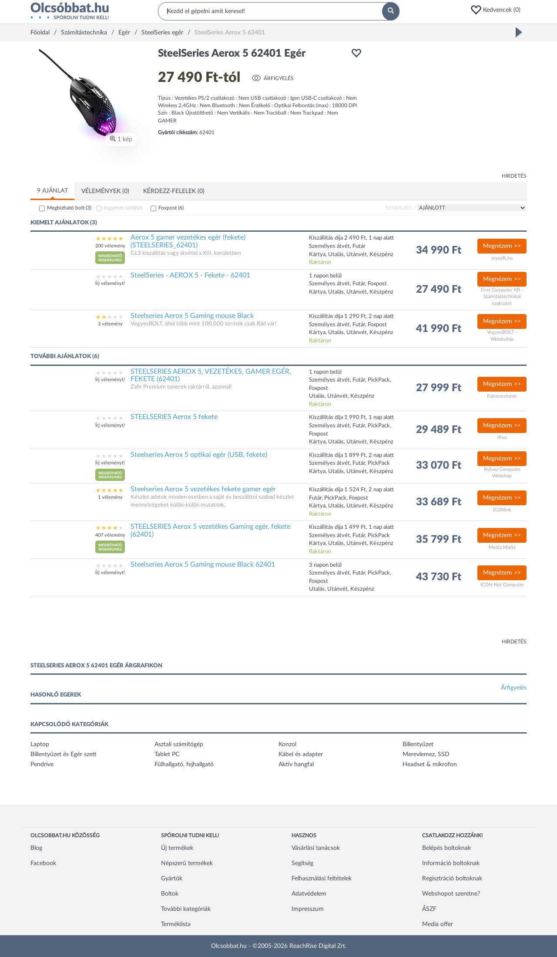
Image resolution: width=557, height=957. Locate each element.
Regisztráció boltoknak (452, 879)
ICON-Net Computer (502, 584)
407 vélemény (110, 535)
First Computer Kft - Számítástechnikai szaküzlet (502, 296)
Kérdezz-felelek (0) (174, 191)
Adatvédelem (309, 894)
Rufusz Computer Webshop (502, 473)
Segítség (302, 863)
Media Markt (502, 547)
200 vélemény (110, 245)
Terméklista (176, 924)
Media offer (437, 924)
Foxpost (171, 207)
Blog (36, 848)
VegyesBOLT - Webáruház (502, 336)
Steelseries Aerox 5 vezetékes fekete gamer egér (203, 489)
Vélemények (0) (105, 191)
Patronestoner (502, 396)
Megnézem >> (502, 246)
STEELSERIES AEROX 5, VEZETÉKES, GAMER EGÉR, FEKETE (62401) (211, 375)
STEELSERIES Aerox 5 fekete (174, 416)
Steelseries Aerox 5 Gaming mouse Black (192, 315)
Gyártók (171, 879)
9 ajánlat (52, 191)
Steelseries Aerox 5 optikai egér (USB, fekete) (199, 454)
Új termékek (177, 848)
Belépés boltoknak (446, 848)
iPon (502, 437)
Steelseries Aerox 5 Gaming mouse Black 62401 (203, 564)
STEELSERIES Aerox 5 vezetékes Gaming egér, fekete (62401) (210, 530)
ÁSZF (429, 909)
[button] (498, 10)
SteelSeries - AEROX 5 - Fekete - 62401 (190, 275)
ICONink (502, 509)
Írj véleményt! (110, 283)
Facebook (43, 863)
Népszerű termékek (187, 863)
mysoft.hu (502, 258)
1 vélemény (110, 497)
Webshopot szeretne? (451, 894)
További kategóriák (186, 909)
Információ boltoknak (451, 863)
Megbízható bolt (69, 207)
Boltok (169, 894)
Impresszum (308, 909)
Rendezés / (401, 207)
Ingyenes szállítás (123, 207)
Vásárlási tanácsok (316, 848)
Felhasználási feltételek (322, 879)
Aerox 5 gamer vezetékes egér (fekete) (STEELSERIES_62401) (188, 241)
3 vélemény (110, 323)
